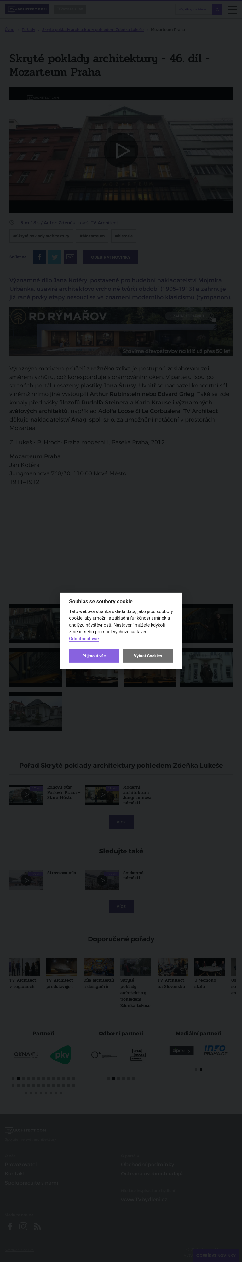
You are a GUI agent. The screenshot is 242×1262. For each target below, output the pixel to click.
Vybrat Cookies (148, 655)
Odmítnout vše (84, 638)
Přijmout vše (94, 655)
